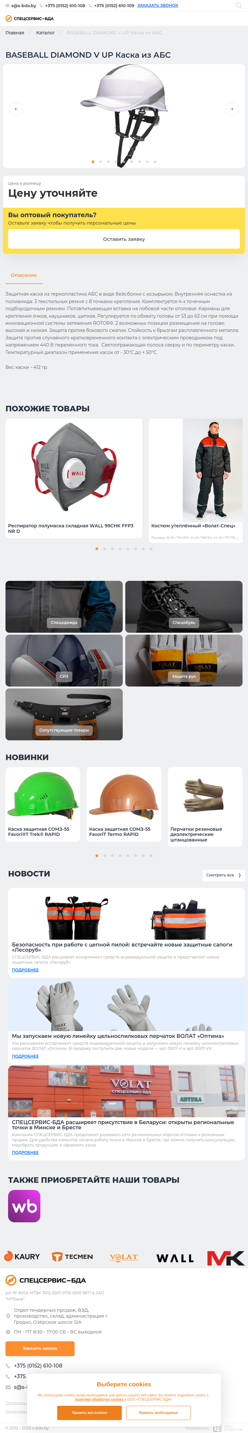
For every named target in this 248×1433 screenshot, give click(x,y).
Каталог (45, 33)
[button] (16, 109)
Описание (24, 274)
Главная (14, 33)
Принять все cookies (89, 1413)
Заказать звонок (158, 5)
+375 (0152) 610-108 (65, 6)
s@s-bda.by (23, 6)
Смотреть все (223, 874)
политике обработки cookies (99, 1399)
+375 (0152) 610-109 (114, 6)
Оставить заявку (124, 239)
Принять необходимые (158, 1413)
